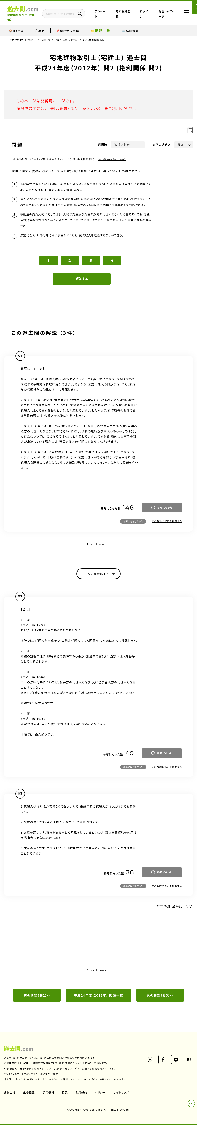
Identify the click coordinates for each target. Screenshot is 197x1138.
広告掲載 (29, 1105)
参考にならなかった (133, 533)
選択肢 (103, 145)
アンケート (118, 14)
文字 (161, 145)
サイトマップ (123, 1105)
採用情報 (49, 1105)
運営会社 (10, 1105)
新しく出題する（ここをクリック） (78, 108)
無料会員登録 (133, 14)
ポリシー (101, 1105)
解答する (81, 291)
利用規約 (82, 1105)
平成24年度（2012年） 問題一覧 (98, 1008)
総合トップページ (165, 14)
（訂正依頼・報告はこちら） (112, 159)
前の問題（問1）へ (37, 1008)
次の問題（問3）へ (160, 1008)
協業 (66, 1105)
